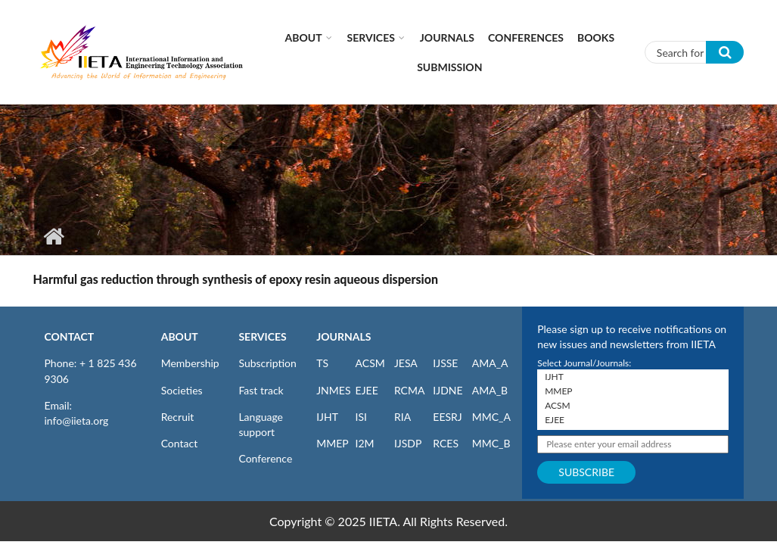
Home (54, 236)
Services (371, 37)
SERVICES (262, 336)
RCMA (409, 390)
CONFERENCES (526, 37)
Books (595, 37)
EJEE (367, 390)
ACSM (370, 363)
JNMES (333, 390)
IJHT (327, 416)
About (303, 37)
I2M (365, 443)
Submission (449, 67)
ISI (361, 416)
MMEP (332, 443)
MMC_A (491, 416)
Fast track (260, 390)
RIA (402, 416)
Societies (182, 390)
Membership (190, 363)
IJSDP (407, 443)
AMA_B (490, 390)
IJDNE (447, 390)
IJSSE (445, 363)
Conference (265, 458)
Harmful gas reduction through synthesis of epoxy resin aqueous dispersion (235, 279)
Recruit (177, 416)
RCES (445, 443)
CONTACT (70, 336)
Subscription (267, 363)
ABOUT (179, 336)
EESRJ (447, 416)
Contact (179, 443)
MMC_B (491, 443)
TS (322, 363)
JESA (406, 363)
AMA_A (490, 363)
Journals (447, 37)
